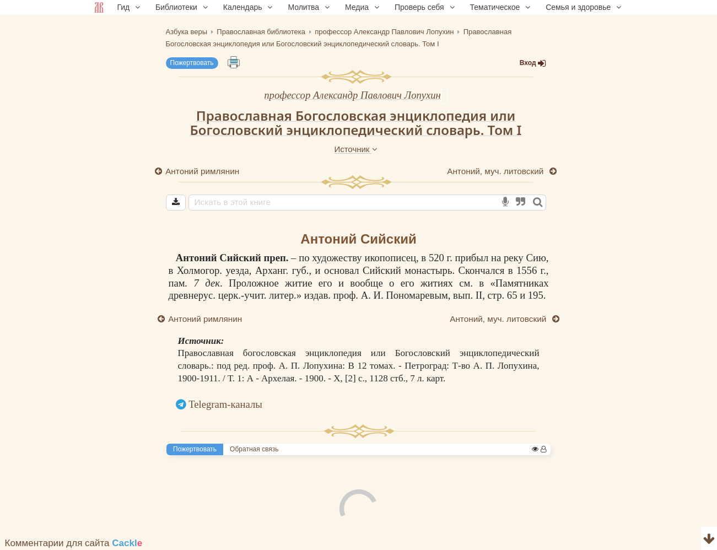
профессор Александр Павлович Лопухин (352, 95)
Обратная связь (254, 449)
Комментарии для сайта (74, 543)
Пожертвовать (192, 63)
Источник (355, 149)
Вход (533, 63)
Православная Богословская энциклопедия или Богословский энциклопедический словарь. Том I (356, 122)
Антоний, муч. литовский (496, 171)
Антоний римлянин (203, 171)
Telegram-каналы (225, 404)
